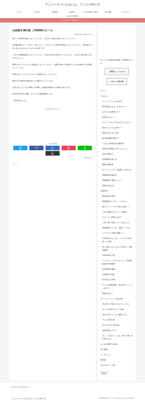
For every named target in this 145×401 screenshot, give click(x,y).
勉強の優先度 (107, 164)
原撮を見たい (107, 293)
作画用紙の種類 (108, 269)
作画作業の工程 (108, 255)
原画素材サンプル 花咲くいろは (115, 228)
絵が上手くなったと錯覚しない (115, 315)
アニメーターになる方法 (112, 101)
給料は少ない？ (108, 117)
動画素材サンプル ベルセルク (115, 201)
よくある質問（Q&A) (108, 344)
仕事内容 (104, 191)
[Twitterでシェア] (19, 148)
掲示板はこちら (20, 100)
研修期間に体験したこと (112, 180)
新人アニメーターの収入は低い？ (115, 207)
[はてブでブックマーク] (45, 148)
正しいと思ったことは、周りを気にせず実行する (117, 337)
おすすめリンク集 (107, 365)
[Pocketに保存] (59, 148)
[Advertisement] (52, 125)
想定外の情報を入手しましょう (115, 149)
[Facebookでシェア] (32, 148)
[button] (86, 148)
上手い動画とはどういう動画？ (115, 212)
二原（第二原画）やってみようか (115, 223)
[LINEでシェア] (72, 148)
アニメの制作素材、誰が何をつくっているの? (117, 286)
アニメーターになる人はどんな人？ (116, 122)
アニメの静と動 (108, 320)
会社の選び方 (107, 154)
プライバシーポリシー (20, 387)
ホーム (103, 91)
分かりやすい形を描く (111, 325)
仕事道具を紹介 (108, 274)
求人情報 (104, 349)
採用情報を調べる (109, 159)
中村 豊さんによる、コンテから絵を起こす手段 (117, 240)
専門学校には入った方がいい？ (115, 107)
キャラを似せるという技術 (113, 309)
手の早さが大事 (108, 280)
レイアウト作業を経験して (113, 233)
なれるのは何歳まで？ (111, 112)
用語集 (103, 360)
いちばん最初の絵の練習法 (113, 143)
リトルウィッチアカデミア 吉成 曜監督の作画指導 (117, 262)
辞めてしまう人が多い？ (112, 128)
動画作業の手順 (108, 196)
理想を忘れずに (108, 186)
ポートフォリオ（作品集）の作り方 (116, 170)
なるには (104, 96)
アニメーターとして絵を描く (112, 299)
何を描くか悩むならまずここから (115, 304)
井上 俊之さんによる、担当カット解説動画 (117, 248)
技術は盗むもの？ (109, 330)
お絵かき (117, 81)
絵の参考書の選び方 (110, 138)
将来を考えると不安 (110, 133)
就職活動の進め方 (109, 175)
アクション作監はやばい (112, 217)
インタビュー (105, 355)
